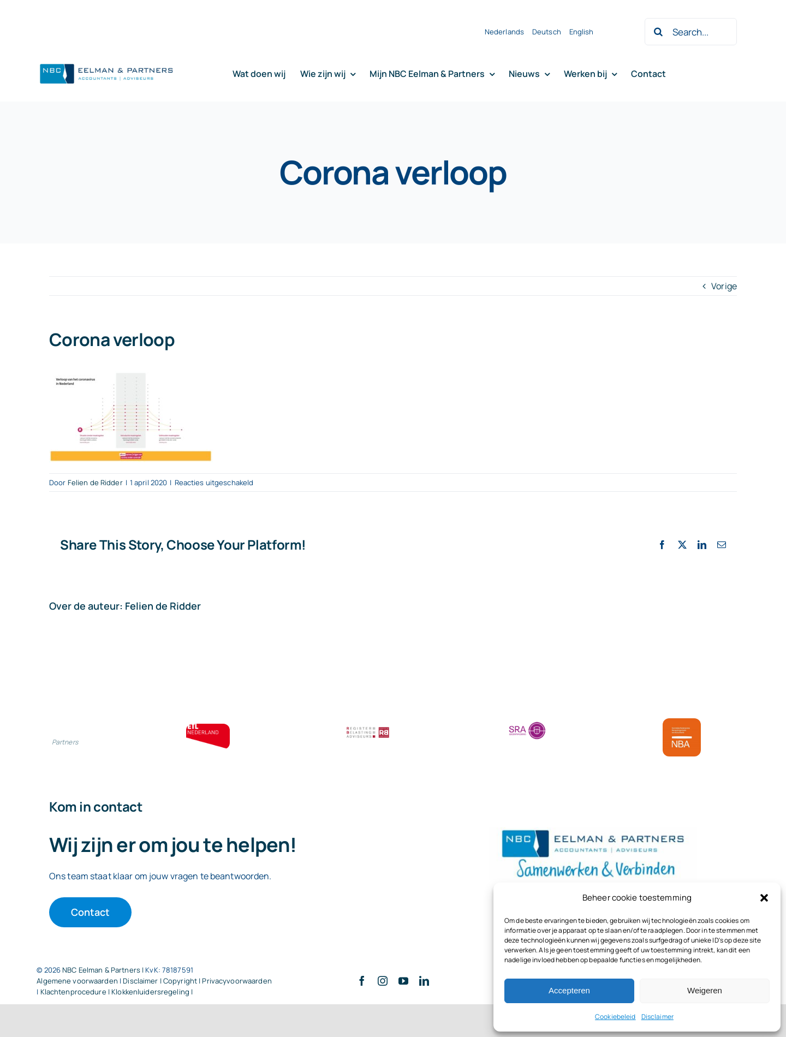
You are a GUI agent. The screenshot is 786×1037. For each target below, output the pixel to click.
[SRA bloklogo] (527, 723)
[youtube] (403, 981)
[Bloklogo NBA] (682, 723)
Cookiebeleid (615, 1016)
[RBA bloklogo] (367, 728)
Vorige (724, 286)
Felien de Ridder (95, 482)
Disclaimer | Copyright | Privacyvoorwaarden (197, 981)
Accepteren (569, 990)
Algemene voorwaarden (77, 981)
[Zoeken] (658, 31)
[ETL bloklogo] (208, 728)
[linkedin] (424, 981)
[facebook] (362, 981)
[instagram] (383, 981)
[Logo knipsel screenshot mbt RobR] (106, 64)
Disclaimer (657, 1016)
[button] (764, 897)
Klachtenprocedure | (76, 992)
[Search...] (690, 31)
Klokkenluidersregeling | (152, 992)
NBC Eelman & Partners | (103, 970)
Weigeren (704, 990)
